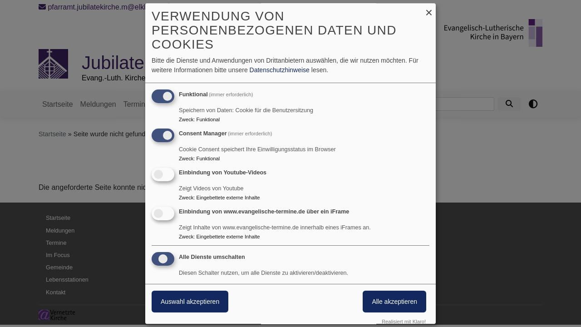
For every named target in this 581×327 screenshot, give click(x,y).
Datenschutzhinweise (280, 70)
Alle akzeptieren (394, 302)
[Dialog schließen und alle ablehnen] (429, 9)
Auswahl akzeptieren (190, 302)
